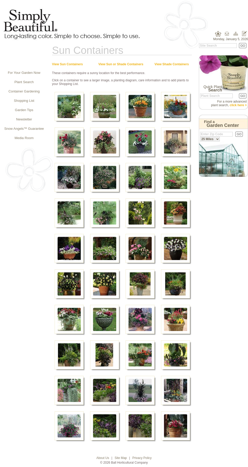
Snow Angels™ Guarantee (24, 129)
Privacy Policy (142, 458)
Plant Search (24, 82)
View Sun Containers (67, 64)
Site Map (121, 458)
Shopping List (24, 101)
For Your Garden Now (24, 73)
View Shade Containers (172, 64)
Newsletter (24, 119)
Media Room (24, 138)
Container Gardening (24, 91)
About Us (102, 458)
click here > (238, 105)
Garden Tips (24, 110)
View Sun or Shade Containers (120, 64)
